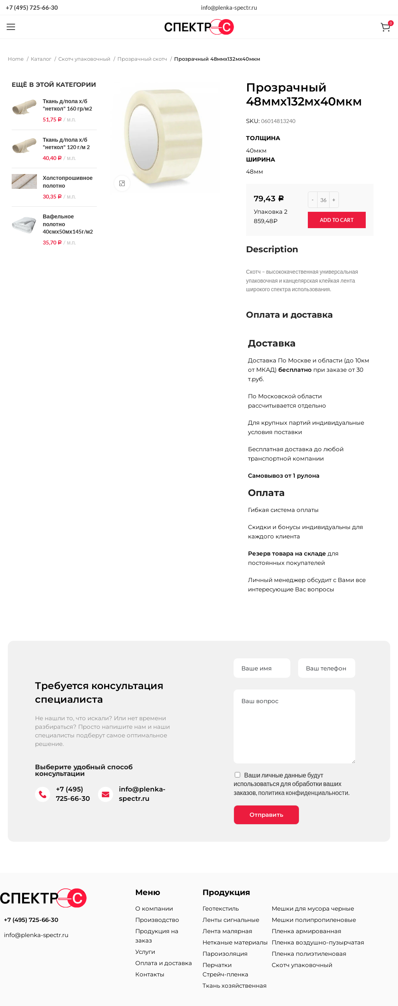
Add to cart (337, 220)
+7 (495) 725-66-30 (32, 7)
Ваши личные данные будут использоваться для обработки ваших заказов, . (291, 783)
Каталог (41, 59)
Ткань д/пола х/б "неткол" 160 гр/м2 (67, 105)
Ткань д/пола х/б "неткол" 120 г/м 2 (66, 143)
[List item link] (63, 920)
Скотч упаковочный (85, 59)
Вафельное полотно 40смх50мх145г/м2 (68, 224)
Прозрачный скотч (142, 59)
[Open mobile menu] (10, 27)
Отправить (266, 814)
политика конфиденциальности (303, 792)
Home (16, 59)
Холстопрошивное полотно (68, 181)
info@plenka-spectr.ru (229, 7)
